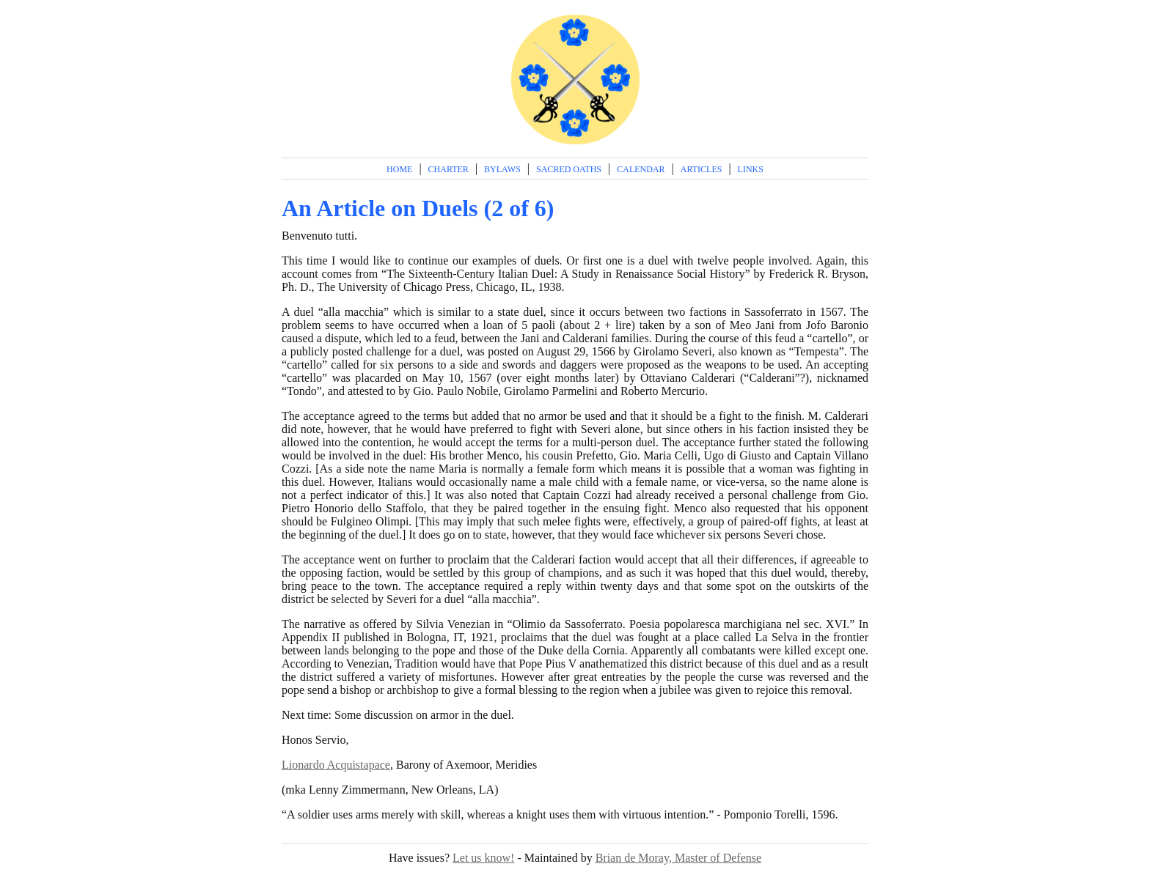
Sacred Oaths (568, 169)
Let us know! (483, 857)
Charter (448, 169)
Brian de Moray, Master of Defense (678, 857)
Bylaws (502, 169)
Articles (701, 169)
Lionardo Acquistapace (336, 764)
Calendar (640, 169)
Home (399, 169)
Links (750, 169)
